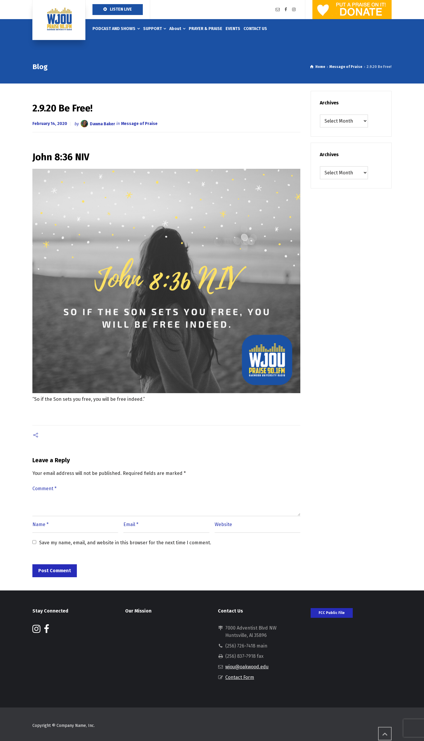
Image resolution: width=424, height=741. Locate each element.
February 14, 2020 (49, 123)
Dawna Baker (102, 123)
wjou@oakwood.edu (247, 667)
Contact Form (239, 677)
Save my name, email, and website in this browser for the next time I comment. (125, 542)
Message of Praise (139, 123)
